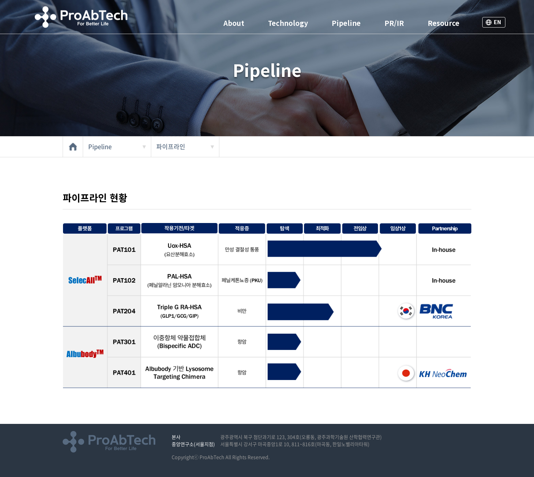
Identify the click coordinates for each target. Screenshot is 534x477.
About (233, 23)
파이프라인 (170, 146)
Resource (443, 23)
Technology (288, 23)
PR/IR (394, 23)
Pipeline (346, 23)
